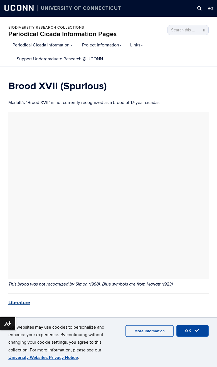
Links (136, 45)
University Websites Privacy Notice (43, 357)
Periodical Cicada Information (42, 45)
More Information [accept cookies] (149, 331)
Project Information (102, 45)
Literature (19, 303)
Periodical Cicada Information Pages (62, 34)
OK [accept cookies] (192, 330)
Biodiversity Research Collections (46, 27)
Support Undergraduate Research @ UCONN (60, 59)
